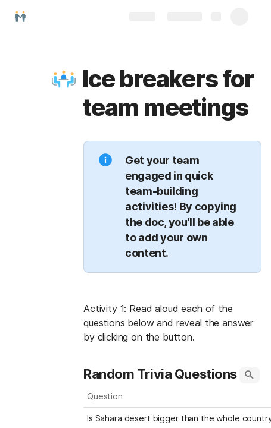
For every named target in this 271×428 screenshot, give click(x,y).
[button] (63, 79)
